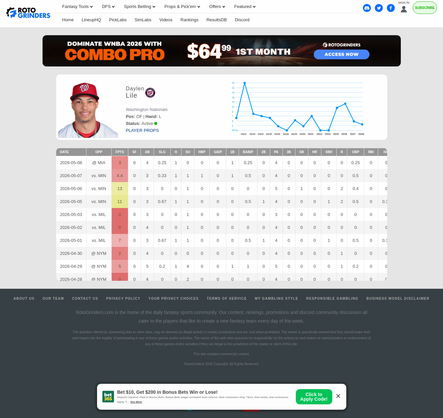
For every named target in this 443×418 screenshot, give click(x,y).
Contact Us (85, 298)
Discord (242, 19)
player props (142, 130)
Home (68, 19)
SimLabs (143, 19)
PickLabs (118, 19)
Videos (166, 19)
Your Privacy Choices (174, 298)
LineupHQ (91, 19)
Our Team (53, 298)
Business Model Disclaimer (397, 298)
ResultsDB (216, 19)
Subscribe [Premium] (425, 8)
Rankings (189, 19)
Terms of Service (227, 298)
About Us (24, 298)
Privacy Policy (123, 298)
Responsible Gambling (332, 298)
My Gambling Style (276, 298)
